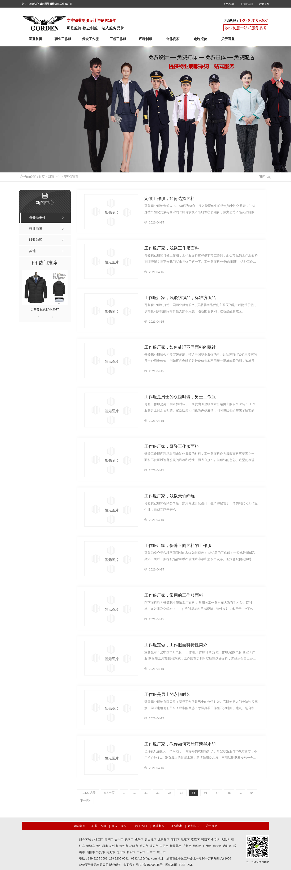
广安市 (141, 852)
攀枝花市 (175, 846)
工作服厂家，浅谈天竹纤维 (169, 496)
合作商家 (173, 39)
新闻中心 (54, 176)
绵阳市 (154, 846)
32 (158, 792)
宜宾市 (100, 852)
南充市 (110, 852)
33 (169, 792)
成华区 (139, 839)
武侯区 (129, 839)
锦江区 (98, 839)
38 (229, 792)
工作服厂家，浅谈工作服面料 (171, 248)
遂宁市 (217, 846)
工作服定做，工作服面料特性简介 (175, 645)
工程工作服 (118, 39)
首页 (42, 176)
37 (217, 792)
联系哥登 (264, 4)
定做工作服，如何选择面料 (169, 198)
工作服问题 (246, 4)
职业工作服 (63, 39)
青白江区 (151, 839)
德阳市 (197, 846)
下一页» (85, 800)
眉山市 (161, 852)
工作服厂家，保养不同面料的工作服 (177, 545)
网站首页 (80, 826)
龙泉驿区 (164, 839)
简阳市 (144, 846)
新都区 (175, 839)
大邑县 (225, 839)
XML (190, 864)
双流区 (195, 839)
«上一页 (109, 792)
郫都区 (205, 839)
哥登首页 (35, 39)
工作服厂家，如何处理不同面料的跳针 (180, 347)
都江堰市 (102, 846)
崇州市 (123, 846)
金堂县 (215, 839)
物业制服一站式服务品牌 (245, 28)
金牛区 (119, 839)
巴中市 (151, 852)
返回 (264, 177)
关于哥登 (228, 39)
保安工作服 (90, 39)
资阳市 (90, 852)
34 (181, 792)
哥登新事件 (71, 176)
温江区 (185, 839)
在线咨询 (229, 4)
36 (205, 792)
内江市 (227, 846)
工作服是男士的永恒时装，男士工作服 (180, 396)
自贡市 (164, 846)
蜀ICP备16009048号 (149, 864)
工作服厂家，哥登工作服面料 (171, 446)
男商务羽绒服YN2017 (45, 309)
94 (252, 792)
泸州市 (187, 846)
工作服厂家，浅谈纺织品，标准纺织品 (180, 297)
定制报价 (200, 39)
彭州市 (113, 846)
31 (146, 792)
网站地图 (171, 864)
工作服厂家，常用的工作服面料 (173, 595)
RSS (182, 864)
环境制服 (145, 39)
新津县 (90, 846)
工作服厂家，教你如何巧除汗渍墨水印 (180, 744)
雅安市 (131, 852)
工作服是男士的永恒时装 (167, 694)
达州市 (120, 852)
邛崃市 (133, 846)
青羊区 (108, 839)
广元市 (207, 846)
